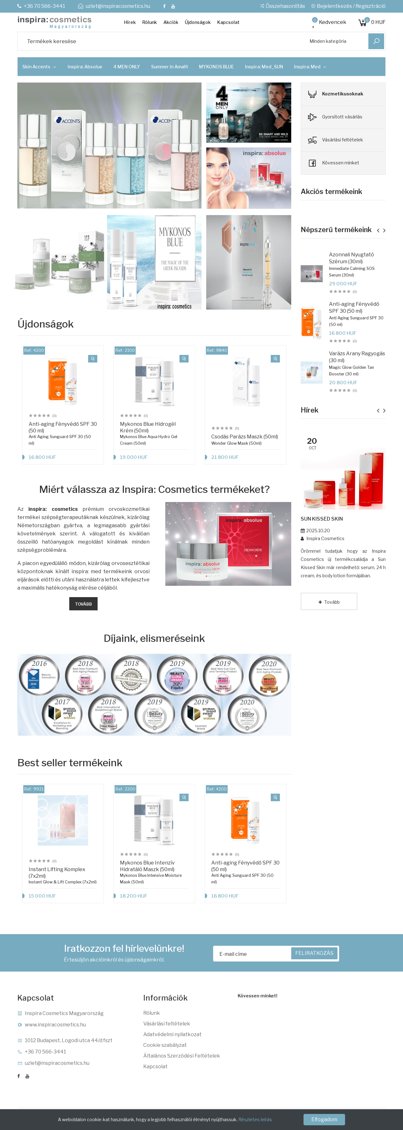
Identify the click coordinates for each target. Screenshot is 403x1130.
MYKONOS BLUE (216, 66)
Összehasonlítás (282, 6)
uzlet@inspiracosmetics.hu (114, 6)
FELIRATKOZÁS (314, 953)
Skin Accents (39, 66)
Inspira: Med (310, 66)
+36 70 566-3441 (41, 6)
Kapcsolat (228, 22)
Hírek (130, 22)
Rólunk (149, 22)
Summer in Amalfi (169, 66)
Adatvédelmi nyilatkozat (172, 1034)
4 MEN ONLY (126, 66)
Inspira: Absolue (85, 66)
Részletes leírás (255, 1119)
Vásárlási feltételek (166, 1024)
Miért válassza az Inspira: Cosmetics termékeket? (154, 489)
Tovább (83, 604)
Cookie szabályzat (165, 1045)
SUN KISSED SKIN (322, 519)
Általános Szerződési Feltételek (181, 1056)
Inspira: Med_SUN (264, 66)
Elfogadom (324, 1119)
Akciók (170, 22)
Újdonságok (198, 22)
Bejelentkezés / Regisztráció (348, 6)
